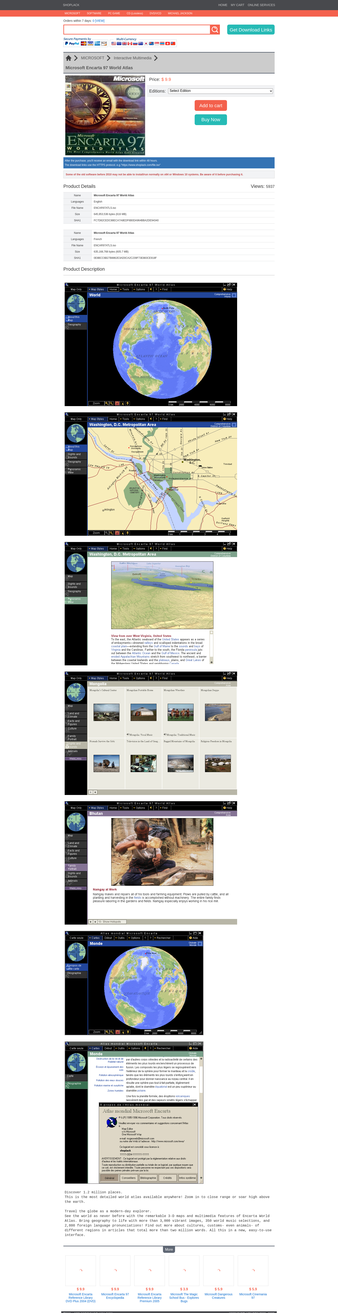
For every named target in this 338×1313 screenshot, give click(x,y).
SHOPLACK (71, 5)
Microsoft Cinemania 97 (253, 1292)
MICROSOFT (72, 13)
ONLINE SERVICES (261, 5)
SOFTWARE (94, 13)
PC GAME (114, 13)
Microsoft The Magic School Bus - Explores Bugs (184, 1294)
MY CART (237, 5)
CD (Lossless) (135, 13)
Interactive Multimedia (133, 58)
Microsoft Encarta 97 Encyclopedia (115, 1292)
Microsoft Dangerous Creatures (218, 1292)
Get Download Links (251, 30)
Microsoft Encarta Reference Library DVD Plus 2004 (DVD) (81, 1294)
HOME (222, 5)
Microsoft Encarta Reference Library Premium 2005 (149, 1294)
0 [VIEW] (98, 20)
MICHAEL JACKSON (180, 13)
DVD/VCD (155, 13)
